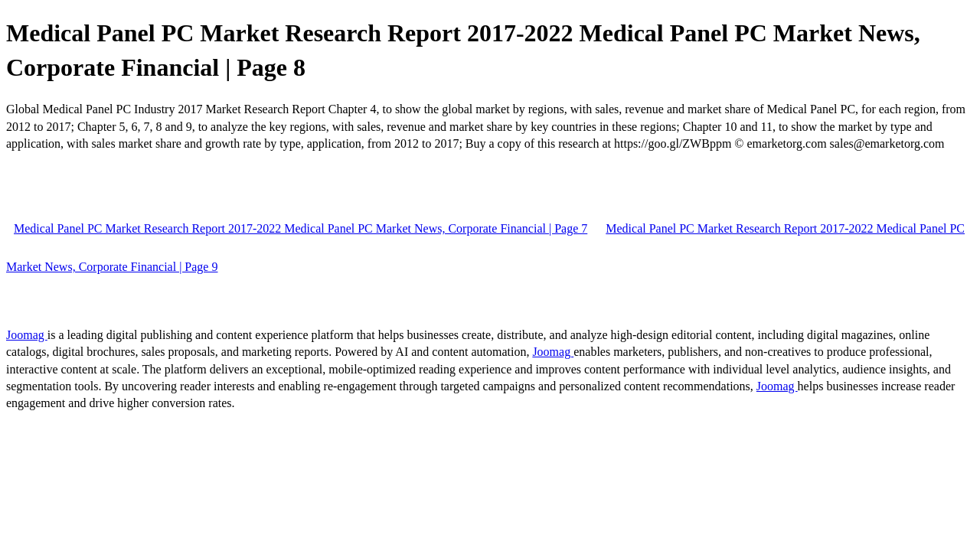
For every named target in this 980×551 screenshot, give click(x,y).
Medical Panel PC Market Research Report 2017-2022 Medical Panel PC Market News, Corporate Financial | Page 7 (300, 228)
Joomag (26, 334)
